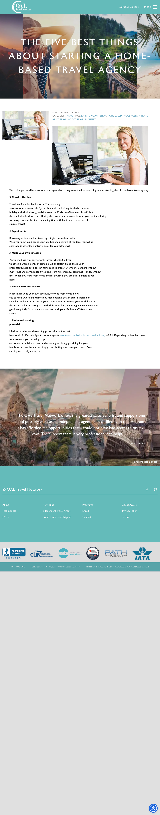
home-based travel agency (124, 116)
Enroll (85, 510)
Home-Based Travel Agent (56, 517)
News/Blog (48, 504)
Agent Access (129, 504)
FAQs (5, 517)
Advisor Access (129, 6)
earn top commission (93, 116)
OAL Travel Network (21, 7)
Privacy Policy (129, 510)
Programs (87, 504)
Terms (125, 517)
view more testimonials (144, 461)
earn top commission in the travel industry (83, 335)
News (70, 116)
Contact (86, 517)
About (5, 504)
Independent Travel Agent (56, 510)
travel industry (86, 119)
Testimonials (9, 510)
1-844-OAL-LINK (18, 567)
